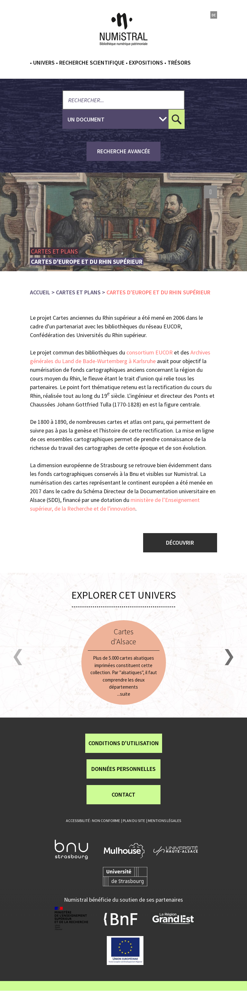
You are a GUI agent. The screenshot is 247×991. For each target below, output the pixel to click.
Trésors (179, 62)
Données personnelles (123, 768)
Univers (44, 62)
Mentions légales (164, 820)
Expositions (146, 62)
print (210, 191)
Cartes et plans (78, 292)
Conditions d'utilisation (123, 743)
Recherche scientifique (91, 62)
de (214, 15)
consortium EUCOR (149, 352)
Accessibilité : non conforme (93, 820)
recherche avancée (123, 151)
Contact (123, 794)
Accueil (40, 292)
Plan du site (134, 820)
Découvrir (180, 542)
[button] (18, 657)
